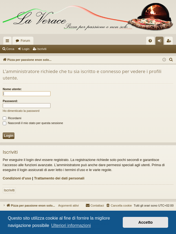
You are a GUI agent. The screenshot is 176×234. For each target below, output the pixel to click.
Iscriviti (41, 48)
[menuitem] (150, 41)
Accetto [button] (145, 222)
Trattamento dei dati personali (59, 178)
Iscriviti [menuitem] (170, 42)
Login (25, 48)
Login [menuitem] (161, 42)
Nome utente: (12, 89)
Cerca (10, 48)
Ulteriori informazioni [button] (71, 225)
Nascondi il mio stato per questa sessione (33, 123)
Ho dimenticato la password (21, 110)
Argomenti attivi (67, 205)
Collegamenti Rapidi (8, 42)
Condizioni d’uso (17, 178)
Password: (10, 101)
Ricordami (12, 118)
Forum (25, 41)
